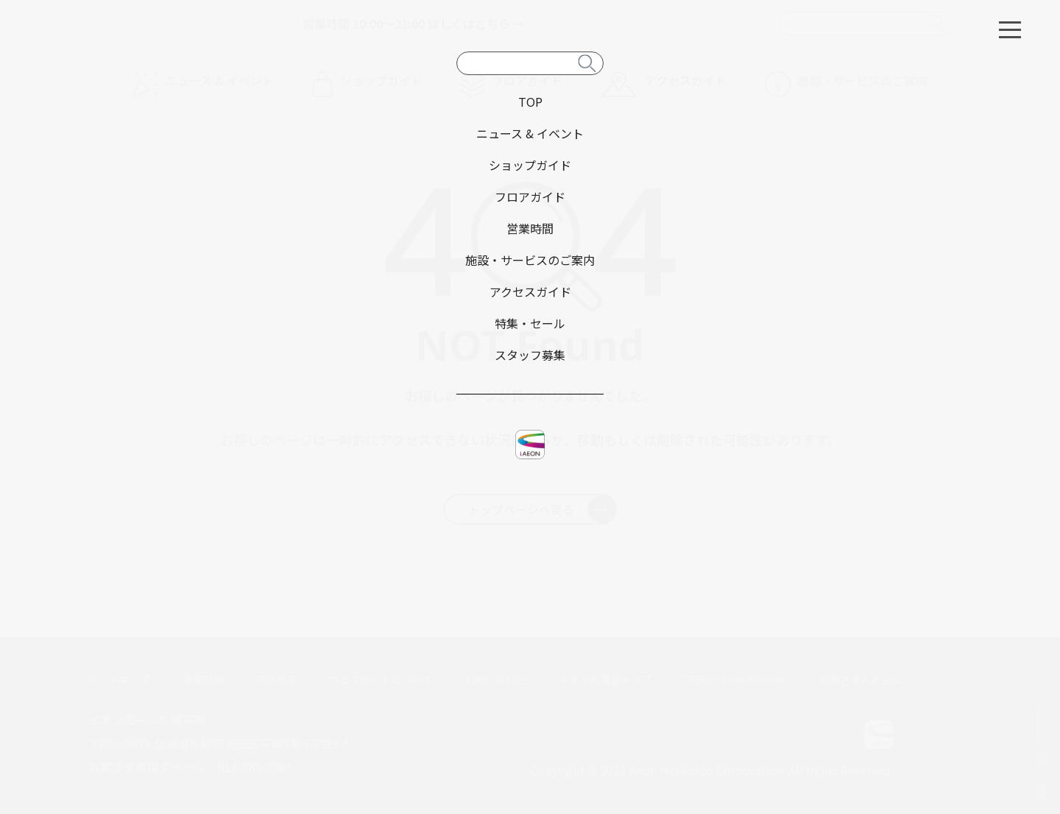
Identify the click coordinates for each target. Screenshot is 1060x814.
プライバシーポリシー (735, 679)
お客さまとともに (860, 679)
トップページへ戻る (542, 509)
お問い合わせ (495, 679)
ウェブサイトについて (380, 679)
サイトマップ (119, 679)
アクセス (276, 679)
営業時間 (203, 679)
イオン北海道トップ (605, 679)
